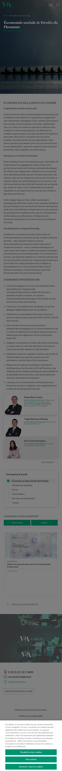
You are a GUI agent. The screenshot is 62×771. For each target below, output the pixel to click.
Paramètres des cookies (31, 756)
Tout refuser (31, 763)
